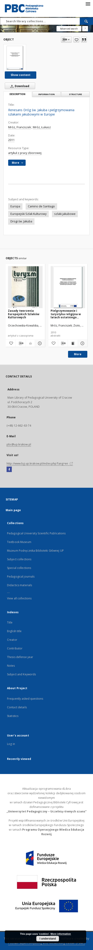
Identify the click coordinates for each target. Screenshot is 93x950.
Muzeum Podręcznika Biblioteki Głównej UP (35, 551)
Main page (13, 510)
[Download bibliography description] (20, 343)
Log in (11, 744)
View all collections (19, 598)
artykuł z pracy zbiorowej (25, 153)
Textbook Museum (19, 542)
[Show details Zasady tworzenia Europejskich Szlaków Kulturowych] (39, 343)
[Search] (86, 21)
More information (61, 933)
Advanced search (69, 28)
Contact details (17, 707)
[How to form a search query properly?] (85, 28)
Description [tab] (17, 94)
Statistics (12, 716)
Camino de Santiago (41, 206)
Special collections (19, 568)
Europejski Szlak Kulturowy (28, 214)
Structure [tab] (75, 94)
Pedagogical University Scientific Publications (36, 533)
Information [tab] (46, 94)
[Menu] (88, 3)
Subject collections (19, 559)
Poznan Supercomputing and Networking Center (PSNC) (46, 943)
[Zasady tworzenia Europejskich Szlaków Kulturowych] (25, 287)
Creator (12, 640)
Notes (11, 666)
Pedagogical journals (20, 576)
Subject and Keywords (21, 674)
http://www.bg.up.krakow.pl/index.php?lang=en (40, 463)
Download (18, 86)
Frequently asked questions (25, 699)
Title (10, 622)
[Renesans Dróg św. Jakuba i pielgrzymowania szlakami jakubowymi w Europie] (15, 57)
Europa (15, 206)
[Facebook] (9, 469)
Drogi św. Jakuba (21, 221)
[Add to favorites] (76, 40)
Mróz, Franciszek (19, 127)
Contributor (14, 648)
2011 (11, 140)
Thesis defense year (20, 657)
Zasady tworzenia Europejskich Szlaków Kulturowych (23, 314)
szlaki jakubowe (65, 214)
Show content (20, 75)
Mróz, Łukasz (42, 127)
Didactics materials (19, 585)
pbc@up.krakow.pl (19, 444)
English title (14, 631)
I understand (47, 938)
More (77, 354)
